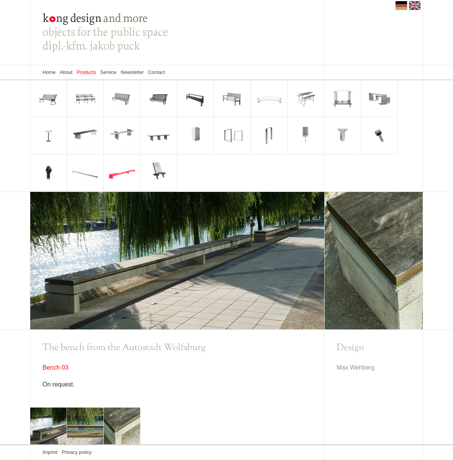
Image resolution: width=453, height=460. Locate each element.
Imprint (50, 452)
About (66, 72)
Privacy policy (77, 452)
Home (49, 72)
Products (86, 72)
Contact (156, 72)
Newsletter (132, 72)
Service (108, 72)
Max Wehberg (356, 367)
